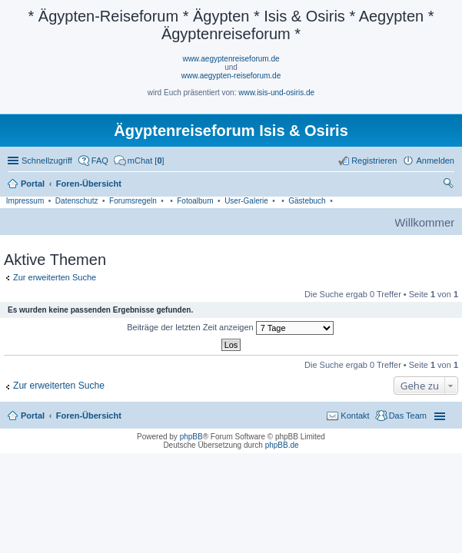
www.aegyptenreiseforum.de (230, 59)
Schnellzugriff (47, 160)
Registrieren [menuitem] (374, 160)
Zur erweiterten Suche (54, 277)
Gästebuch (306, 201)
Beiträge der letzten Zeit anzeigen (230, 328)
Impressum (25, 201)
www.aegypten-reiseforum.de (231, 75)
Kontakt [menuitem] (355, 415)
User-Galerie (246, 201)
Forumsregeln (133, 201)
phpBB (191, 436)
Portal (33, 183)
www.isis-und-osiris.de (276, 92)
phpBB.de (282, 445)
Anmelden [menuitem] (435, 160)
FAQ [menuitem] (99, 160)
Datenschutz (76, 201)
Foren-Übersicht (88, 415)
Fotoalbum (195, 201)
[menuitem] (139, 160)
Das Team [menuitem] (408, 415)
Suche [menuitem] (449, 185)
